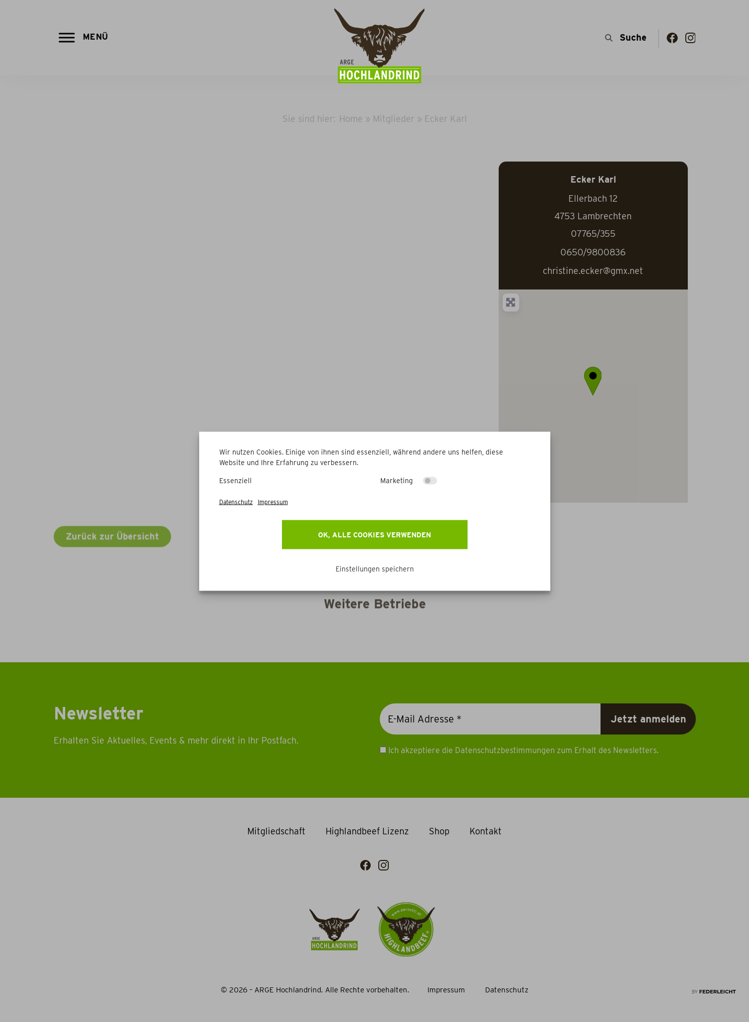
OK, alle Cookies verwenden (374, 534)
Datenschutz (236, 501)
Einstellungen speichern (375, 568)
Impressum (273, 501)
